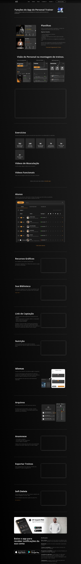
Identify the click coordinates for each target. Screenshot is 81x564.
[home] (17, 2)
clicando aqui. (47, 181)
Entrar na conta (61, 1)
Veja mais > (17, 292)
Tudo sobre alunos (40, 245)
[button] (44, 1)
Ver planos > (18, 500)
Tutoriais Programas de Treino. (53, 47)
